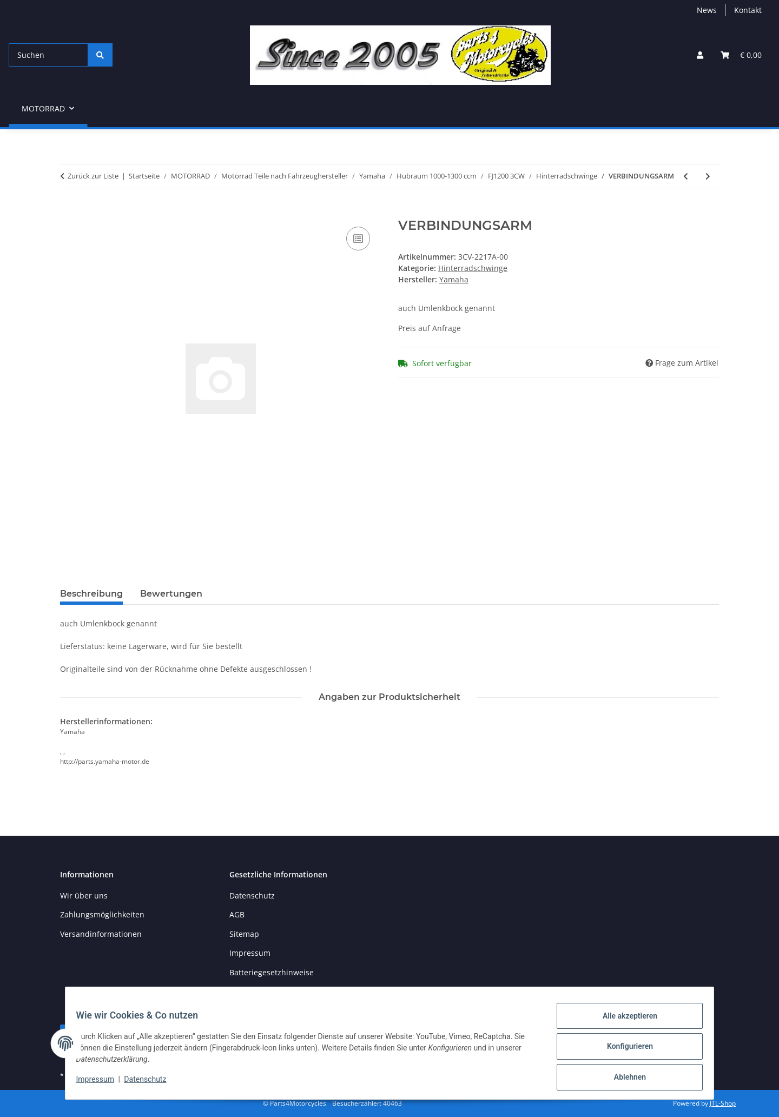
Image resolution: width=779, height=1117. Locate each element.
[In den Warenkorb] (68, 212)
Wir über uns (84, 895)
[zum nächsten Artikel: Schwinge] (708, 176)
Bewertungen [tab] (171, 594)
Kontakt (748, 10)
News (707, 10)
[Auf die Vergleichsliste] (358, 238)
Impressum (102, 1083)
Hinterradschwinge (472, 268)
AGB (237, 914)
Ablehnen (623, 1078)
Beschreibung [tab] (91, 594)
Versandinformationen (101, 934)
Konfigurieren (623, 1050)
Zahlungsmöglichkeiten (102, 914)
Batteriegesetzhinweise (271, 972)
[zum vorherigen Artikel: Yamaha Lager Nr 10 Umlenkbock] (686, 176)
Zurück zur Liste (93, 176)
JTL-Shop (723, 1103)
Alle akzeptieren (623, 1022)
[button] (700, 55)
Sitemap (244, 934)
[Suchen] (48, 55)
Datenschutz (152, 1083)
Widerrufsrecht (257, 991)
